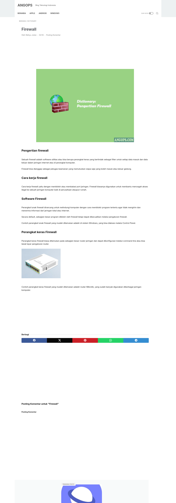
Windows (56, 10)
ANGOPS (26, 3)
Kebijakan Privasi (97, 494)
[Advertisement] (65, 50)
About (61, 494)
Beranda (23, 10)
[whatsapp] (83, 349)
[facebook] (30, 349)
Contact (69, 494)
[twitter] (47, 349)
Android (44, 10)
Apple (34, 10)
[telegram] (100, 349)
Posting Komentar (53, 33)
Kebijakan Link (81, 494)
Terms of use (112, 494)
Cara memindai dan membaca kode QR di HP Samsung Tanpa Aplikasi (136, 45)
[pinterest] (65, 349)
